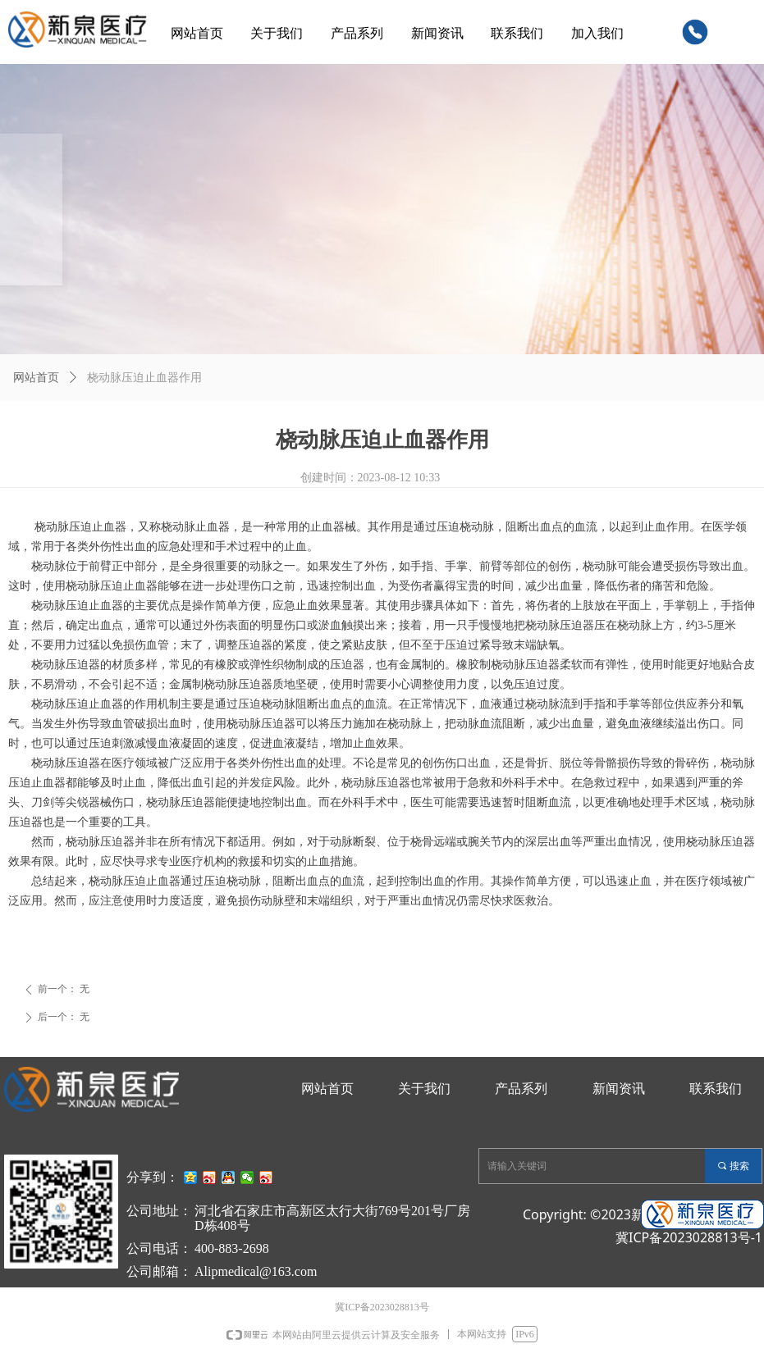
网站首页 (36, 377)
